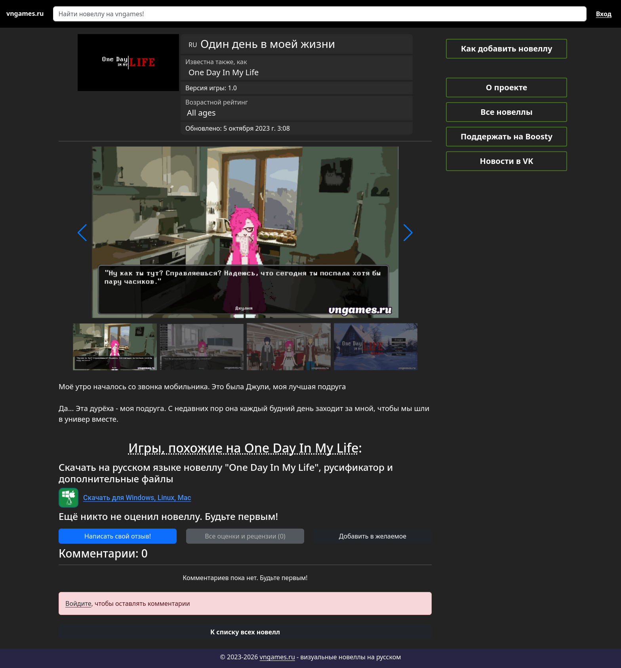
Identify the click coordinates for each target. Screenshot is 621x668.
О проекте (506, 87)
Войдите (78, 603)
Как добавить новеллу (506, 48)
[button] (82, 233)
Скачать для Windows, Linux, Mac (137, 498)
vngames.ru (277, 657)
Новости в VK (506, 161)
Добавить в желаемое (372, 536)
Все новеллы (506, 112)
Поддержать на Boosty (506, 136)
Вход (603, 14)
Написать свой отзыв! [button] (117, 536)
